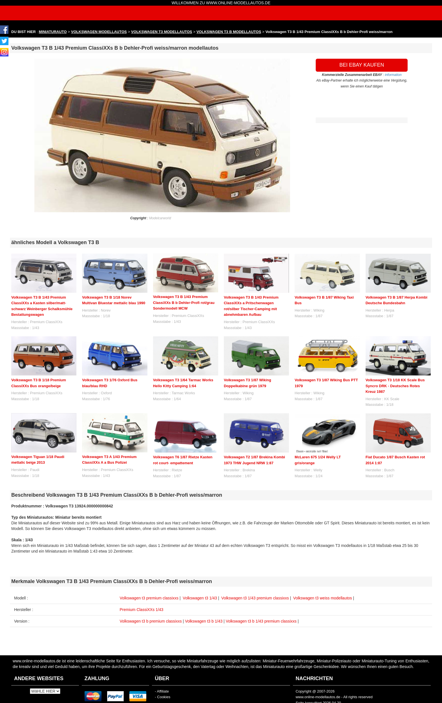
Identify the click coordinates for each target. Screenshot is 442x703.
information (393, 75)
